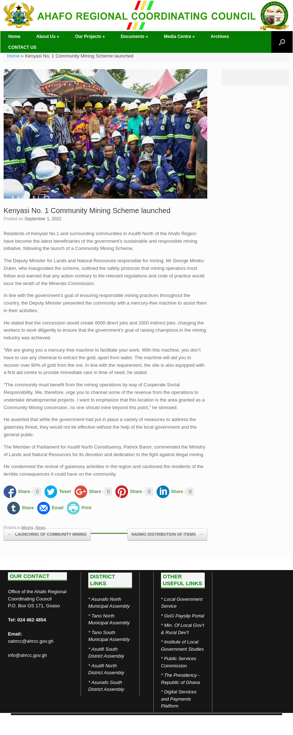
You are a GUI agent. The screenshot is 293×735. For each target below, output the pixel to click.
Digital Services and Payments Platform (178, 699)
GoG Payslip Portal (184, 616)
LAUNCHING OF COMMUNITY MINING (47, 534)
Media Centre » (179, 36)
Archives (220, 36)
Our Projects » (90, 36)
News (40, 527)
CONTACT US (22, 47)
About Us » (47, 36)
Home (14, 36)
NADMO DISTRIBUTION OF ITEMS (167, 534)
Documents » (134, 36)
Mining (27, 527)
